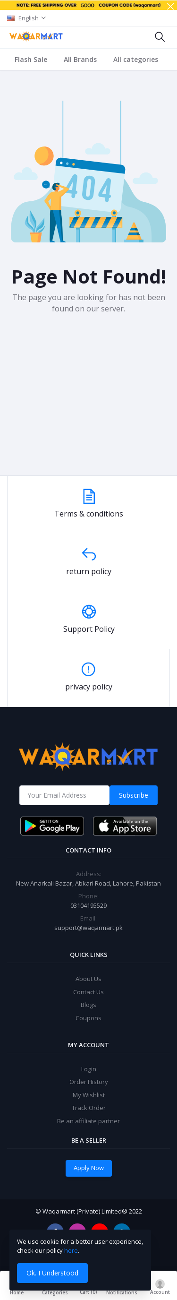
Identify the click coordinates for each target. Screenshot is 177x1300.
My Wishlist (89, 1095)
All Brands (80, 59)
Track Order (89, 1107)
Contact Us (88, 992)
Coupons (88, 1018)
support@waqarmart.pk (88, 927)
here (71, 1250)
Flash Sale (31, 59)
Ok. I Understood (52, 1272)
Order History (88, 1081)
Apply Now (89, 1167)
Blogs (88, 1004)
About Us (88, 978)
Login (88, 1069)
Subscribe (133, 795)
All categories (135, 59)
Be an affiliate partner (88, 1121)
